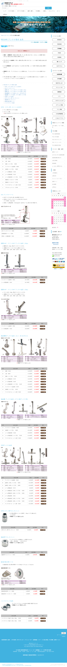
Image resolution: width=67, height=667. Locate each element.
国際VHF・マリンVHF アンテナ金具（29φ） (16, 91)
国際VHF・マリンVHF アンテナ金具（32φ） (16, 89)
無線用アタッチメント (10, 99)
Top (2, 35)
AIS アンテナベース (10, 88)
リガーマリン (7, 35)
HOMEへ (64, 636)
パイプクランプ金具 (10, 102)
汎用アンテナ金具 (9, 96)
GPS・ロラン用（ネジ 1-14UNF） (13, 86)
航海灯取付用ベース (10, 101)
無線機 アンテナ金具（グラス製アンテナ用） (16, 94)
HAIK (64, 665)
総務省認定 (56, 244)
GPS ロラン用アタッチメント (12, 98)
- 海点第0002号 (33, 655)
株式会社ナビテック (12, 664)
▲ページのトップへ (61, 634)
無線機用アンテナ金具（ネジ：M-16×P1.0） (16, 93)
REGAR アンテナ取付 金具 (10, 84)
